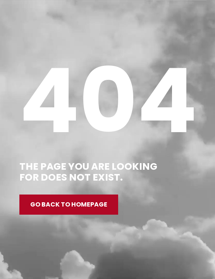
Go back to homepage (68, 204)
